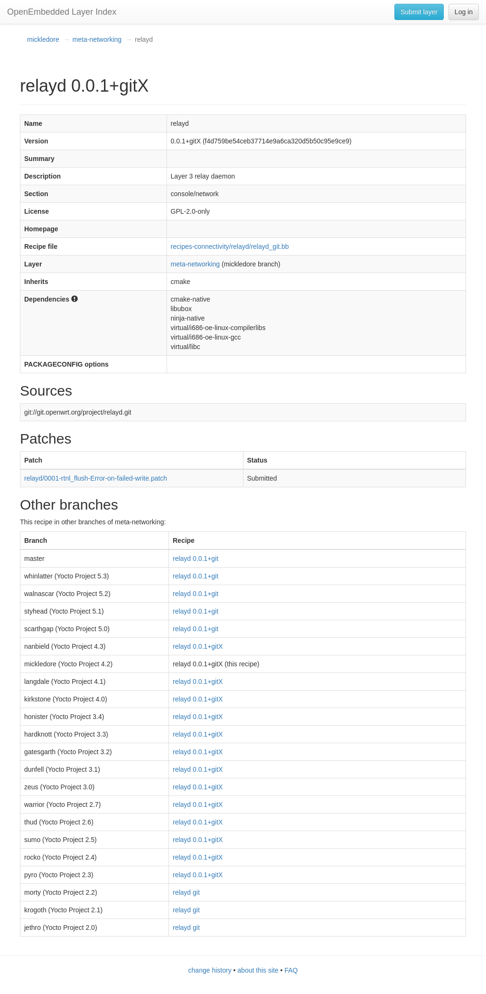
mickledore (43, 39)
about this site (257, 970)
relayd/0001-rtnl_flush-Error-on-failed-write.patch (95, 478)
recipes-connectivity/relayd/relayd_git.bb (230, 246)
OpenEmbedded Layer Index (61, 12)
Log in (464, 12)
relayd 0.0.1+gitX (198, 646)
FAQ (291, 970)
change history (210, 970)
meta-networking (97, 39)
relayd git (186, 892)
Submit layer (419, 12)
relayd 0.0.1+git (195, 558)
